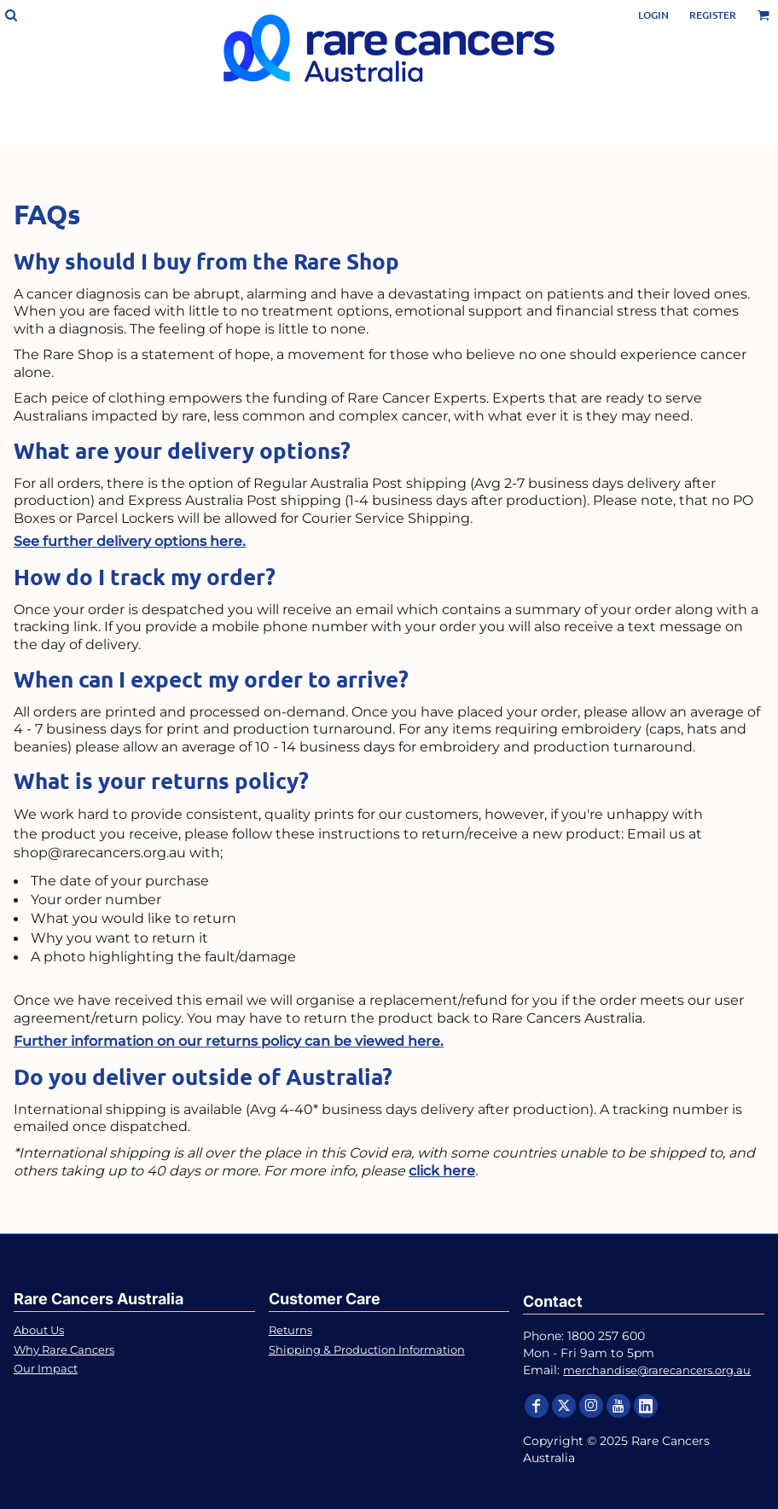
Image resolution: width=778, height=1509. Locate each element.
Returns (290, 1330)
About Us (39, 1330)
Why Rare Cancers (64, 1349)
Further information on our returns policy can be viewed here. (229, 1041)
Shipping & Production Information (367, 1349)
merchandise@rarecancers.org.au (657, 1370)
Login (653, 15)
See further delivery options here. (130, 541)
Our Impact (46, 1368)
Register (712, 15)
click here (442, 1171)
